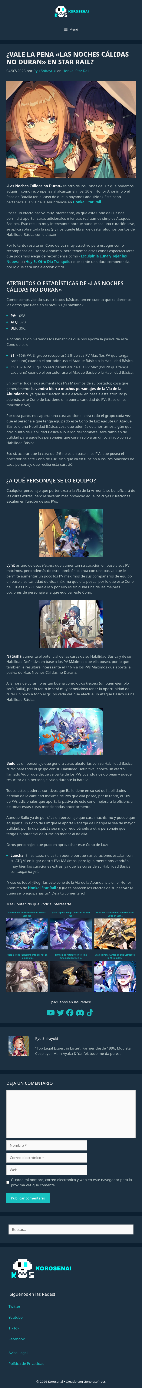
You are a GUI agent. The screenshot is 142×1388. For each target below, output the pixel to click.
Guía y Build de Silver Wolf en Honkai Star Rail (27, 914)
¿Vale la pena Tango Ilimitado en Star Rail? (71, 914)
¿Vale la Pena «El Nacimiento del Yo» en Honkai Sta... (27, 956)
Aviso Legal (18, 1352)
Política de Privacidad (26, 1363)
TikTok (14, 1328)
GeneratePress (95, 1381)
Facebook (17, 1338)
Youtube (16, 1317)
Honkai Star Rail (75, 70)
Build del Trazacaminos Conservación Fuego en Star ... (115, 914)
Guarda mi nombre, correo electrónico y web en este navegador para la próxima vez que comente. (71, 1182)
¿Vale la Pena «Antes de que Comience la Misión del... (115, 956)
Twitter (14, 1306)
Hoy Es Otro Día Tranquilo (48, 261)
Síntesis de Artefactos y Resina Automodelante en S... (71, 956)
